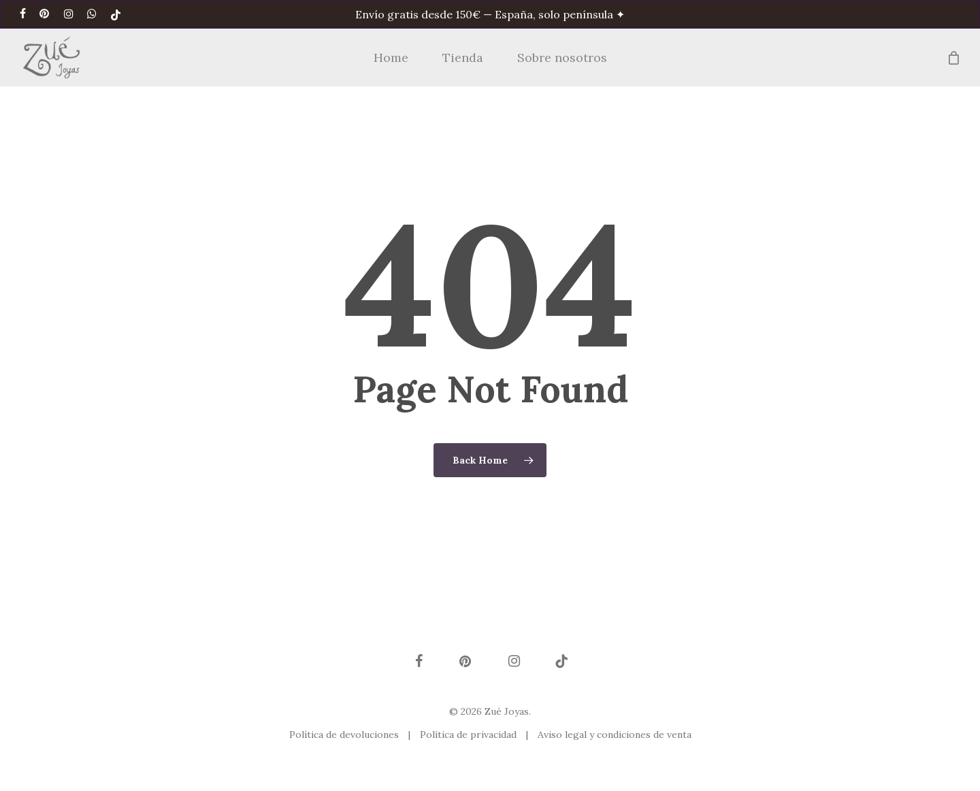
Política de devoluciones (345, 734)
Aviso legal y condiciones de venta (614, 734)
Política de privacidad (469, 734)
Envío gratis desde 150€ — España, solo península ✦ (490, 14)
